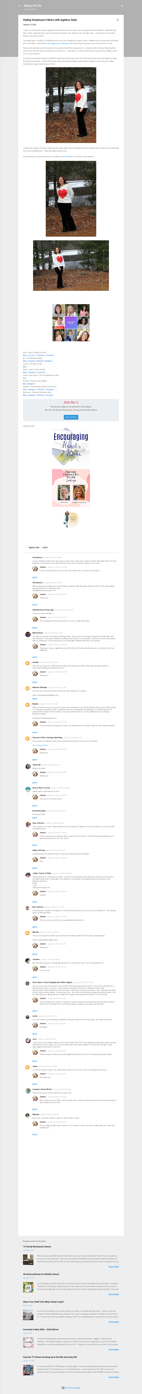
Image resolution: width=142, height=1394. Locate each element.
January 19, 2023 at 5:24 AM (53, 557)
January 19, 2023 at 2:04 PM (49, 932)
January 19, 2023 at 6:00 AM (64, 610)
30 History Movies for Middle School (41, 1274)
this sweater (67, 157)
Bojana (35, 704)
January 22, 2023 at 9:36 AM (56, 1051)
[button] (117, 20)
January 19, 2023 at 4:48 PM (50, 959)
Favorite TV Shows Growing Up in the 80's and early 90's (50, 1357)
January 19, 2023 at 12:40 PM (57, 567)
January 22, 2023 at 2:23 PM (48, 1066)
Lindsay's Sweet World (41, 1089)
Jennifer (36, 959)
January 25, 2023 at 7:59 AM (56, 1122)
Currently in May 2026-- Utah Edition (40, 1329)
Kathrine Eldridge (39, 687)
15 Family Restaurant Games (37, 1246)
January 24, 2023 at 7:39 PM (49, 1114)
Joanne (43, 567)
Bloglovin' (49, 361)
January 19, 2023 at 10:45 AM (62, 873)
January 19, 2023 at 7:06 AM (49, 662)
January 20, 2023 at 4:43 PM (56, 1023)
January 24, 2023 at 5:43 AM (56, 1097)
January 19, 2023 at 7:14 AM (57, 687)
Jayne (35, 1066)
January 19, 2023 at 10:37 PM (83, 982)
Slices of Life (32, 5)
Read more (114, 1267)
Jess (34, 1039)
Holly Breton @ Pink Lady (43, 610)
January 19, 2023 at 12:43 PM (57, 722)
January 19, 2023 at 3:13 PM (56, 944)
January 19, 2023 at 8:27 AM (50, 765)
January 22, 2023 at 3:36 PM (56, 1074)
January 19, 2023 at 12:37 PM (54, 907)
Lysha (34, 1016)
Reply (34, 578)
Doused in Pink (42, 745)
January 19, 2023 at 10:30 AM (55, 850)
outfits (45, 547)
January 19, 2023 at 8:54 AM (54, 823)
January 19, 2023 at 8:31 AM (56, 811)
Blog (24, 355)
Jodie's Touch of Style (41, 873)
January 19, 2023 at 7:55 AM (48, 704)
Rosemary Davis (39, 811)
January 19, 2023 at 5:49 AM (53, 583)
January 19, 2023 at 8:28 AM (60, 788)
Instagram (32, 355)
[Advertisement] (71, 1213)
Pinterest (40, 355)
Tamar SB (36, 765)
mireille (35, 662)
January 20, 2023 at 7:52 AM (56, 967)
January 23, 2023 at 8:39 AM (61, 1089)
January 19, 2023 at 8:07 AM (72, 737)
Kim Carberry (38, 907)
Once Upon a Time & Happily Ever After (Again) (52, 982)
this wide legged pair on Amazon (56, 43)
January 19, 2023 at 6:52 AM (53, 633)
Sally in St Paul (38, 850)
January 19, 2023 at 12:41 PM (57, 594)
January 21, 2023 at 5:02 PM (46, 1039)
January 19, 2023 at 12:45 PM (57, 833)
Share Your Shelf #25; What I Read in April (43, 1302)
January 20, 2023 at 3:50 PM (47, 1016)
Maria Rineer (37, 633)
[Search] (122, 6)
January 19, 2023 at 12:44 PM (57, 795)
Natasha (35, 1114)
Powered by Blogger (71, 1388)
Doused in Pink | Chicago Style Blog (47, 737)
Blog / (25, 384)
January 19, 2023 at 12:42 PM (57, 645)
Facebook (49, 355)
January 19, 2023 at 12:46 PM (57, 858)
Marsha (35, 932)
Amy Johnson (38, 823)
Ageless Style (34, 547)
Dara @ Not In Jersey (41, 788)
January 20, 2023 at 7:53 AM (56, 998)
